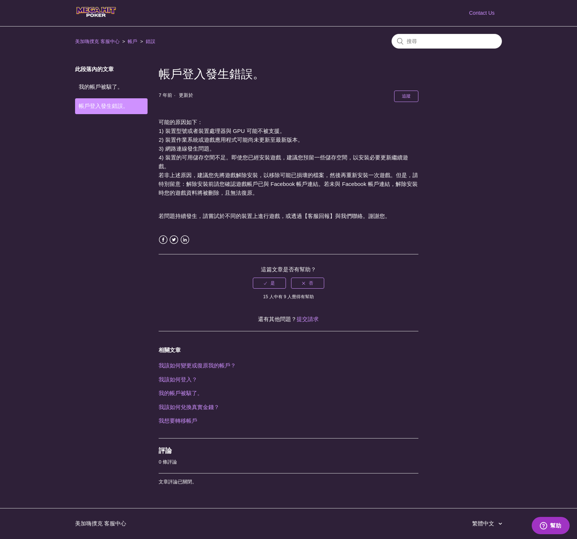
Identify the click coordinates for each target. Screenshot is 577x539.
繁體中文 (484, 523)
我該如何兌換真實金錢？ (189, 407)
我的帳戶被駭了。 (101, 87)
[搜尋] (447, 41)
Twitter (173, 239)
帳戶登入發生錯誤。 (103, 106)
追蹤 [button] (406, 96)
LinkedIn (185, 239)
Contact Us (482, 13)
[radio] (269, 283)
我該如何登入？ (178, 379)
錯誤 (150, 41)
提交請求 (308, 319)
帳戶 (132, 41)
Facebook (163, 239)
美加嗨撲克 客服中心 (97, 41)
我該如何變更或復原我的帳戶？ (197, 365)
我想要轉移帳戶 (178, 421)
